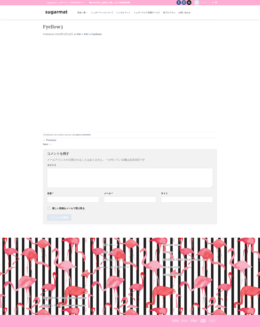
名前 (50, 193)
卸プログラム (169, 12)
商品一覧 (82, 12)
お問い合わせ (184, 12)
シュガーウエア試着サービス (147, 12)
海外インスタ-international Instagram (64, 305)
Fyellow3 (97, 34)
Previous (49, 140)
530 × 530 (82, 34)
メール (108, 193)
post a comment (83, 135)
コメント (51, 165)
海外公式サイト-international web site (65, 297)
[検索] (196, 2)
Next (47, 144)
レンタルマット (123, 12)
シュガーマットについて (102, 12)
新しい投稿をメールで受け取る (68, 208)
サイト (164, 193)
